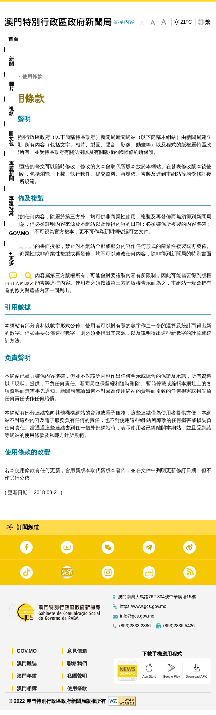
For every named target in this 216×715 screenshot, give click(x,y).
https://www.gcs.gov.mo (143, 611)
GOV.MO (27, 655)
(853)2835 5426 (179, 630)
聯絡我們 (77, 668)
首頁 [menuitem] (13, 39)
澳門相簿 (27, 693)
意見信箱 (77, 655)
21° (186, 22)
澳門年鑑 (27, 680)
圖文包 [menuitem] (104, 39)
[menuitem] (34, 39)
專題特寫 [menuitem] (166, 39)
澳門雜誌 (27, 668)
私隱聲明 (77, 680)
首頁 (10, 81)
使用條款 (77, 693)
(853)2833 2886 (135, 630)
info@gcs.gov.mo (137, 620)
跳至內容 (124, 22)
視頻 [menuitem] (80, 39)
